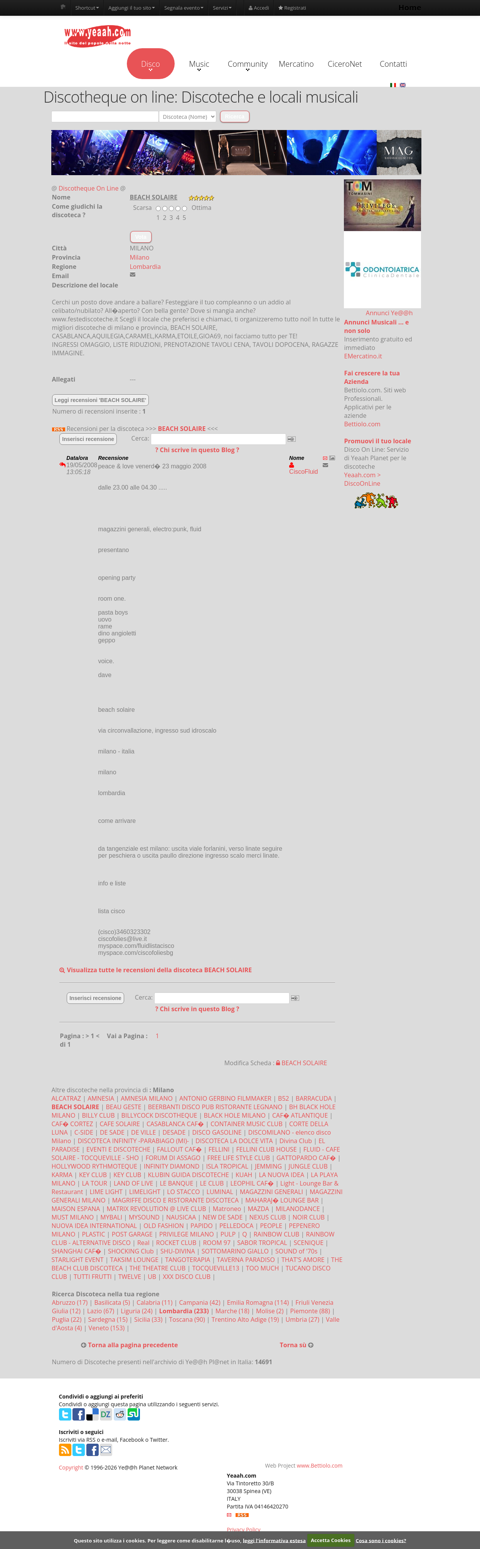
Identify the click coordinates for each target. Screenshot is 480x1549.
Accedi (259, 7)
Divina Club (296, 1141)
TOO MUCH (262, 1268)
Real (143, 1242)
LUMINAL (220, 1192)
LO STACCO (183, 1192)
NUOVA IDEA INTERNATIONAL (94, 1225)
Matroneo (227, 1208)
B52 (283, 1098)
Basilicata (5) (112, 1302)
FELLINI (219, 1149)
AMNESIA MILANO (147, 1098)
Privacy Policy (243, 1529)
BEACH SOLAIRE (182, 428)
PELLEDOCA (236, 1225)
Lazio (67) (101, 1311)
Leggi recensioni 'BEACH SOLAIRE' (101, 400)
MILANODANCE (298, 1208)
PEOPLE (271, 1225)
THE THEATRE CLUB (157, 1268)
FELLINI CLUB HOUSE (266, 1149)
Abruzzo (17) (70, 1302)
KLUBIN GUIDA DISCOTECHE (188, 1175)
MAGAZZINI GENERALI (271, 1192)
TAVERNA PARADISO (246, 1259)
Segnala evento (184, 7)
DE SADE (112, 1132)
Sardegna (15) (108, 1319)
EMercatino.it (363, 356)
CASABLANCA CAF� (175, 1124)
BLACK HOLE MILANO (235, 1115)
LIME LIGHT (105, 1192)
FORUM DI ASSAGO (172, 1158)
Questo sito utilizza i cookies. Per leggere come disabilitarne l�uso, (157, 1540)
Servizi (222, 7)
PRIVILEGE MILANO (186, 1234)
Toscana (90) (187, 1319)
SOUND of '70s (296, 1251)
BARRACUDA (314, 1098)
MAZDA (258, 1208)
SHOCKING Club (131, 1251)
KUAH (244, 1175)
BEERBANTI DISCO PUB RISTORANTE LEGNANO (215, 1107)
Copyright (71, 1467)
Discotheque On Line (88, 188)
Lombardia (145, 266)
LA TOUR (94, 1183)
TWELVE (129, 1276)
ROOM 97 (217, 1242)
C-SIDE (83, 1132)
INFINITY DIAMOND (171, 1166)
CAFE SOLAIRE (119, 1124)
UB (152, 1276)
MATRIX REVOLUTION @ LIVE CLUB (156, 1208)
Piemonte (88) (311, 1311)
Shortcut (87, 7)
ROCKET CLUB (176, 1242)
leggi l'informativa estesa (274, 1540)
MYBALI (111, 1217)
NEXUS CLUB (267, 1217)
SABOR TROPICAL (262, 1242)
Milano (140, 257)
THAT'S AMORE (303, 1259)
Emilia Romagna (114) (259, 1302)
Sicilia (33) (149, 1319)
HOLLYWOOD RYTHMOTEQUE (94, 1166)
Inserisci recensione (88, 439)
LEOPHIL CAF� (252, 1183)
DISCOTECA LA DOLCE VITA (234, 1141)
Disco (150, 65)
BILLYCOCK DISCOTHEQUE (159, 1115)
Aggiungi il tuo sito (131, 7)
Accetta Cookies (330, 1540)
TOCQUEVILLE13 (215, 1268)
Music (199, 65)
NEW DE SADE (222, 1217)
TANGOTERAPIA (187, 1259)
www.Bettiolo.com (320, 1465)
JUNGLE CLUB (307, 1166)
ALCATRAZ (66, 1098)
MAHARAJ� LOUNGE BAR (281, 1200)
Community (248, 65)
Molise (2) (270, 1311)
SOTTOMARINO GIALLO (235, 1251)
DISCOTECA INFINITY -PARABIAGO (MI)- (133, 1141)
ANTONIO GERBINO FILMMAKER (225, 1098)
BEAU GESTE (123, 1107)
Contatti (393, 64)
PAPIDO (201, 1225)
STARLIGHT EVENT (78, 1259)
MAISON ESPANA (76, 1208)
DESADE (173, 1132)
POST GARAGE (132, 1234)
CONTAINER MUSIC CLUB (247, 1124)
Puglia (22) (67, 1319)
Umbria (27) (303, 1319)
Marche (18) (233, 1311)
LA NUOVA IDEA (281, 1175)
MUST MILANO (73, 1217)
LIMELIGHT (144, 1192)
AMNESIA (101, 1098)
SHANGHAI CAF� (76, 1251)
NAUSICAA (181, 1217)
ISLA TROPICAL (227, 1166)
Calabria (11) (155, 1302)
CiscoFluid (303, 468)
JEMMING (268, 1166)
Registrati (292, 7)
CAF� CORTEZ (72, 1124)
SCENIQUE (308, 1242)
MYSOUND (144, 1217)
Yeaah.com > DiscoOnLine (362, 479)
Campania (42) (200, 1302)
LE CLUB (212, 1183)
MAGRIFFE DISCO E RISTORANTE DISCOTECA (175, 1200)
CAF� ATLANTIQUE (300, 1115)
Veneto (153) (107, 1328)
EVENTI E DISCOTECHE (118, 1149)
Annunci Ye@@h (389, 313)
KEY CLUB (93, 1175)
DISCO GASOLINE (216, 1132)
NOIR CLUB (309, 1217)
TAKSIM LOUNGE (134, 1259)
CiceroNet (345, 64)
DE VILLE (143, 1132)
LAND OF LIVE (133, 1183)
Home (409, 7)
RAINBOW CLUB (277, 1234)
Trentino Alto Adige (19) (246, 1319)
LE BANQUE (176, 1183)
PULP (228, 1234)
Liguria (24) (137, 1311)
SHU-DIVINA (177, 1251)
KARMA (62, 1175)
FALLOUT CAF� (179, 1149)
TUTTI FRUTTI (93, 1276)
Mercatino (296, 64)
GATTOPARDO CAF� (306, 1158)
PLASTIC (93, 1234)
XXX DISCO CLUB (187, 1276)
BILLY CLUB (98, 1115)
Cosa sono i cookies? (381, 1540)
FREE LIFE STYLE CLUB (238, 1158)
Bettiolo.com (362, 424)
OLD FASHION (163, 1225)
